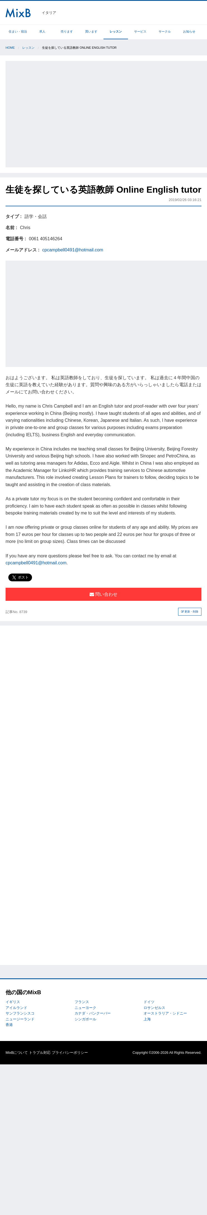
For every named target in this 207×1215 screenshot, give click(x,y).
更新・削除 (190, 611)
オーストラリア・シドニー (165, 1013)
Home (10, 47)
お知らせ (189, 31)
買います (91, 31)
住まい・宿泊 (18, 31)
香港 (9, 1025)
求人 (42, 31)
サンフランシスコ (20, 1013)
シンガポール (85, 1019)
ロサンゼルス (154, 1008)
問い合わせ (103, 594)
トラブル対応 (40, 1052)
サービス (140, 31)
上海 (147, 1019)
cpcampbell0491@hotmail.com (72, 250)
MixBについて (17, 1052)
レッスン (116, 31)
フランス (82, 1002)
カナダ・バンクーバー (93, 1013)
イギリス (13, 1002)
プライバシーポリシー (70, 1052)
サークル (165, 31)
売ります (67, 31)
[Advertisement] (52, 113)
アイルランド (16, 1008)
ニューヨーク (85, 1008)
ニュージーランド (20, 1019)
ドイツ (149, 1002)
